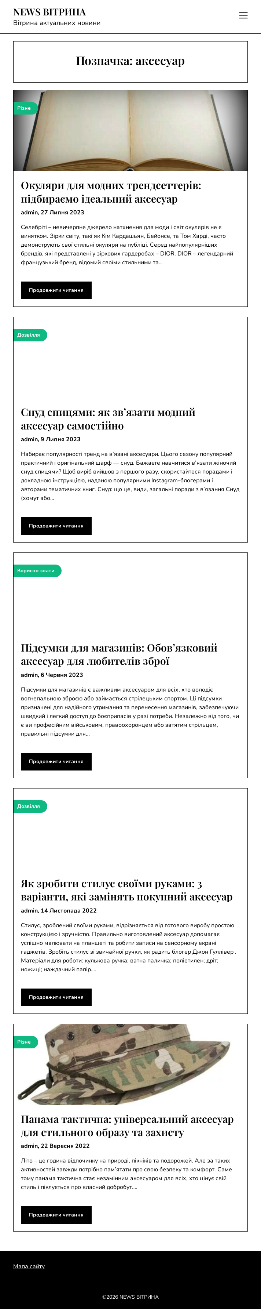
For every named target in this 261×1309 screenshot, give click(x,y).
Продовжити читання (56, 290)
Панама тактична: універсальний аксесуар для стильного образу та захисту (127, 1125)
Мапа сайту (29, 1266)
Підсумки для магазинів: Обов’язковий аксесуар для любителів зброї (119, 654)
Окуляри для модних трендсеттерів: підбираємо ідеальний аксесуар (111, 191)
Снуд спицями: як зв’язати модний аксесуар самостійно (108, 418)
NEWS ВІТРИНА (49, 12)
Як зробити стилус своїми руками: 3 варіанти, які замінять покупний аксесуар (127, 889)
